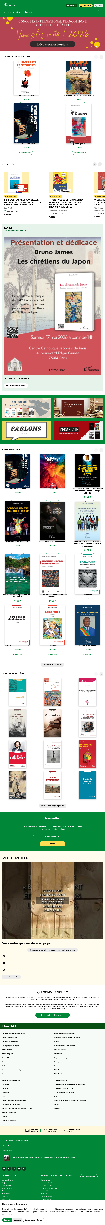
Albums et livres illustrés (9, 1037)
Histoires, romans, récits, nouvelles (65, 1046)
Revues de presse (7, 1188)
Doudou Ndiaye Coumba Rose (17, 542)
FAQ (3, 1183)
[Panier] (98, 5)
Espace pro (5, 1196)
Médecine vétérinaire (60, 1074)
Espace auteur (6, 1199)
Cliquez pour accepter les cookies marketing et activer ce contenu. (52, 901)
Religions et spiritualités (9, 1112)
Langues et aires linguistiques (63, 1058)
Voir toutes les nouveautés (52, 665)
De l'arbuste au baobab (87, 646)
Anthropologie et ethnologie (10, 1042)
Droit (3, 1066)
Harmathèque (45, 1180)
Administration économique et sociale (13, 1033)
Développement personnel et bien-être (13, 1062)
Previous (95, 164)
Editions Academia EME (49, 1188)
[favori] (37, 91)
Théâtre (56, 1104)
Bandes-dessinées (7, 1050)
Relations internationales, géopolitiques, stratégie (17, 1108)
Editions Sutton (46, 1199)
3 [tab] (96, 46)
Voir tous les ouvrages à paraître (52, 806)
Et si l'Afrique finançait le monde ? (52, 542)
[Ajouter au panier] (26, 104)
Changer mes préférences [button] (33, 1220)
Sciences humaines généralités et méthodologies (69, 1084)
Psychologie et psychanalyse (11, 1104)
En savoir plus (11, 211)
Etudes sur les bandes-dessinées (64, 1033)
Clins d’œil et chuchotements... (17, 646)
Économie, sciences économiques (12, 1070)
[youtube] (19, 1169)
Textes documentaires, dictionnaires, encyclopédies (70, 1100)
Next (100, 164)
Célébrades (52, 646)
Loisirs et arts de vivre (61, 1066)
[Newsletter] (71, 5)
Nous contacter (89, 1177)
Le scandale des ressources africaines (79, 95)
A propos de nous (7, 1180)
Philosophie (5, 1092)
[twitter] (9, 1169)
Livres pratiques (59, 1062)
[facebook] (24, 1169)
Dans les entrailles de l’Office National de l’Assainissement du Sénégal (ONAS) (87, 490)
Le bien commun (46, 1196)
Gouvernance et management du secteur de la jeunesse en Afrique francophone (87, 544)
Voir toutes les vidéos (11, 977)
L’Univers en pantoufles (26, 95)
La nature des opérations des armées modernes (52, 596)
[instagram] (4, 1169)
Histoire (56, 1042)
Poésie (4, 1096)
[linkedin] (14, 1169)
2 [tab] (93, 46)
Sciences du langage (60, 1080)
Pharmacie (5, 1088)
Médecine (57, 1070)
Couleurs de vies (52, 488)
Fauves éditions (46, 1191)
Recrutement (6, 1194)
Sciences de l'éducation (9, 1120)
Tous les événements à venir (16, 385)
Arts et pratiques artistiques (10, 1046)
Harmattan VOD (46, 1185)
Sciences (4, 1116)
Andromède (87, 595)
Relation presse (7, 1191)
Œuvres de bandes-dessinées (11, 1080)
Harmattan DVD (46, 1183)
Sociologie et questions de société (64, 1092)
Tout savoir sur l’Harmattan (52, 1015)
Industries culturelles (60, 1050)
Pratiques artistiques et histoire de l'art (14, 1100)
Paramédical (5, 1084)
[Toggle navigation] (101, 12)
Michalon (44, 1194)
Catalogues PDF (7, 1185)
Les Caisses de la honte (26, 144)
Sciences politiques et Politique (63, 1088)
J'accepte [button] (7, 1220)
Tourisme (57, 1108)
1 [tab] (91, 46)
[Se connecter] (86, 5)
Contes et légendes (8, 1054)
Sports (56, 1096)
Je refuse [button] (17, 1220)
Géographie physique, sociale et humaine (67, 1037)
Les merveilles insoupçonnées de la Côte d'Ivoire (17, 596)
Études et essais (7, 1074)
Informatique (58, 1054)
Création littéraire (7, 1058)
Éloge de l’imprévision (78, 144)
